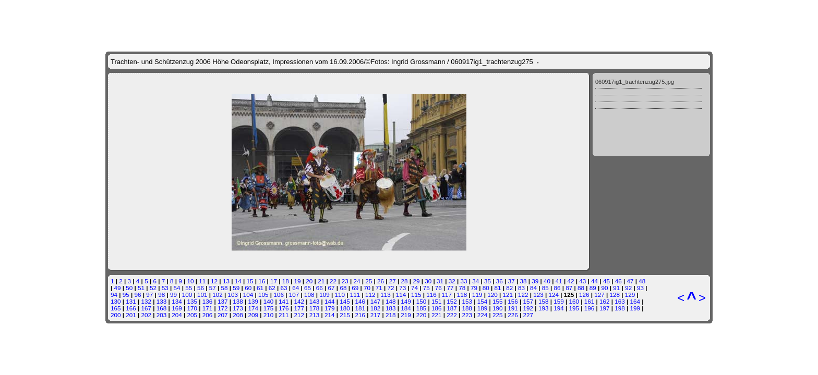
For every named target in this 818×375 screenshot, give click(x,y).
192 (528, 308)
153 (467, 301)
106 (278, 294)
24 (356, 281)
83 (521, 287)
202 (146, 314)
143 (314, 301)
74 (414, 287)
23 (345, 281)
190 (497, 308)
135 (192, 301)
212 (299, 314)
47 (630, 281)
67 (331, 287)
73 (402, 287)
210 (268, 314)
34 (475, 281)
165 (116, 308)
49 (117, 287)
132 (146, 301)
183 (391, 308)
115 (416, 294)
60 (248, 287)
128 (615, 294)
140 (268, 301)
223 (467, 314)
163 (620, 301)
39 (535, 281)
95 (126, 294)
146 (360, 301)
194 (559, 308)
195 (574, 308)
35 (487, 281)
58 (224, 287)
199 (635, 308)
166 (131, 308)
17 (273, 281)
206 (207, 314)
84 (533, 287)
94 (114, 294)
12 (214, 281)
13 (226, 281)
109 (324, 294)
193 (543, 308)
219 (406, 314)
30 (428, 281)
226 (513, 314)
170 (192, 308)
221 (436, 314)
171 (207, 308)
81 (498, 287)
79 (474, 287)
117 (446, 294)
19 (297, 281)
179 (329, 308)
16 (261, 281)
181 (360, 308)
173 (238, 308)
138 (238, 301)
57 (212, 287)
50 (129, 287)
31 (440, 281)
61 (260, 287)
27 (392, 281)
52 (153, 287)
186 (436, 308)
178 (314, 308)
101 (202, 294)
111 (355, 294)
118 (462, 294)
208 (238, 314)
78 (462, 287)
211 (284, 314)
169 (177, 308)
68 (343, 287)
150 (421, 301)
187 (452, 308)
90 (605, 287)
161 (589, 301)
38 (523, 281)
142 (299, 301)
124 (553, 294)
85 (545, 287)
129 (630, 294)
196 (589, 308)
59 (236, 287)
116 (431, 294)
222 (452, 314)
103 (233, 294)
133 (162, 301)
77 (450, 287)
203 (162, 314)
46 (618, 281)
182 (375, 308)
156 (513, 301)
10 (190, 281)
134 (177, 301)
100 (187, 294)
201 (131, 314)
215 (345, 314)
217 (375, 314)
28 (404, 281)
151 (436, 301)
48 (642, 281)
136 (207, 301)
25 (368, 281)
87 (569, 287)
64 (295, 287)
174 (253, 308)
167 (146, 308)
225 (497, 314)
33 (464, 281)
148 (391, 301)
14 (238, 281)
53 (165, 287)
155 (497, 301)
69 (355, 287)
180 (345, 308)
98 (161, 294)
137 (223, 301)
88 (581, 287)
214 (329, 314)
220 (421, 314)
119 (477, 294)
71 (379, 287)
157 (528, 301)
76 (438, 287)
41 (559, 281)
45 (606, 281)
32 (452, 281)
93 (640, 287)
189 (482, 308)
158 (543, 301)
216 (360, 314)
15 (249, 281)
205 (192, 314)
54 (176, 287)
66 (319, 287)
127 (599, 294)
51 (141, 287)
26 (380, 281)
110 (340, 294)
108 (309, 294)
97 (149, 294)
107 (294, 294)
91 (616, 287)
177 (299, 308)
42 (571, 281)
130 (116, 301)
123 (538, 294)
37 (511, 281)
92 (628, 287)
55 (188, 287)
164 (635, 301)
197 (604, 308)
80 (486, 287)
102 (217, 294)
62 (272, 287)
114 (401, 294)
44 (594, 281)
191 (513, 308)
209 (253, 314)
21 (321, 281)
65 (307, 287)
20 (309, 281)
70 (367, 287)
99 (173, 294)
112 (370, 294)
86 (557, 287)
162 (604, 301)
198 (620, 308)
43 (582, 281)
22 (333, 281)
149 (406, 301)
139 (253, 301)
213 (314, 314)
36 (499, 281)
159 (559, 301)
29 (416, 281)
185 (421, 308)
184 (406, 308)
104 (248, 294)
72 (391, 287)
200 (116, 314)
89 (593, 287)
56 (200, 287)
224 (482, 314)
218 (391, 314)
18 (285, 281)
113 (385, 294)
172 (223, 308)
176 (284, 308)
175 (268, 308)
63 (283, 287)
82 (509, 287)
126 (584, 294)
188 (467, 308)
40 (547, 281)
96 (138, 294)
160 (574, 301)
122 (523, 294)
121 (508, 294)
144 (329, 301)
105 (263, 294)
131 (131, 301)
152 (452, 301)
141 (284, 301)
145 (345, 301)
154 (482, 301)
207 (223, 314)
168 (162, 308)
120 (492, 294)
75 (426, 287)
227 (528, 314)
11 (202, 281)
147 (375, 301)
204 (177, 314)
